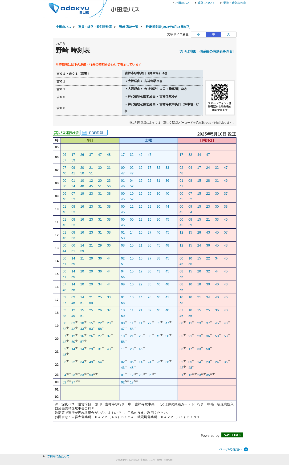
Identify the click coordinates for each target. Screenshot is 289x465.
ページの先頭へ (230, 449)
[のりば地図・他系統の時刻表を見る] (206, 51)
